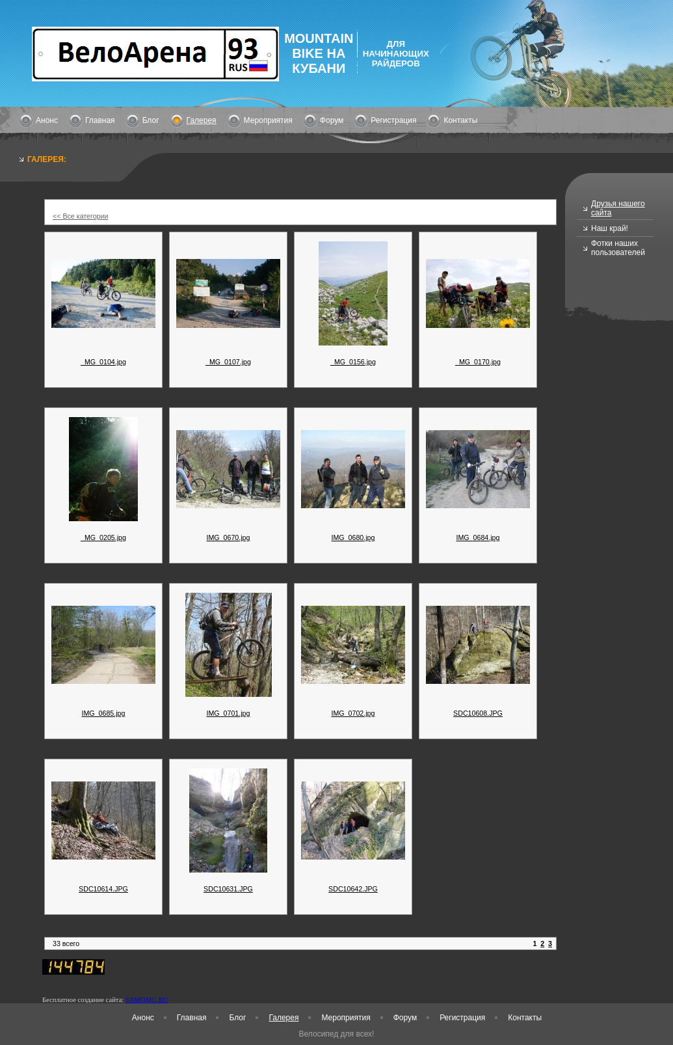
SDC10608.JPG (478, 713)
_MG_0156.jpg (353, 362)
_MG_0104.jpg (103, 362)
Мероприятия (268, 120)
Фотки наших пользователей (618, 248)
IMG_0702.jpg (353, 713)
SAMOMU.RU (146, 999)
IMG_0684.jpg (478, 537)
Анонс (47, 120)
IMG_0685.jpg (103, 713)
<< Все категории (80, 216)
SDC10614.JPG (103, 889)
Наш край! (609, 228)
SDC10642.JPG (353, 889)
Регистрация (393, 120)
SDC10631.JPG (228, 889)
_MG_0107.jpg (228, 362)
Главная (100, 120)
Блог (150, 120)
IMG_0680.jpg (353, 537)
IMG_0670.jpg (228, 537)
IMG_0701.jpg (228, 713)
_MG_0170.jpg (478, 362)
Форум (331, 120)
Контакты (460, 120)
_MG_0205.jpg (103, 537)
